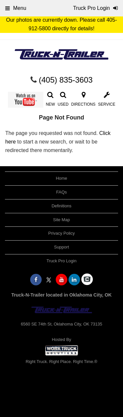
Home (61, 178)
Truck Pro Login (61, 260)
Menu (15, 8)
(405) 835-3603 (65, 79)
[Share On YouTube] (61, 279)
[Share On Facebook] (36, 279)
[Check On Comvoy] (87, 279)
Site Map (61, 219)
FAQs (61, 192)
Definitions (61, 205)
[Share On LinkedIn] (74, 279)
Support (61, 247)
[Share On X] (48, 279)
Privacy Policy (61, 233)
